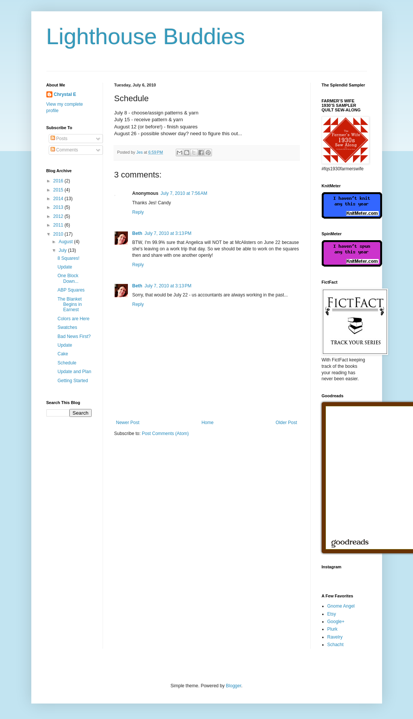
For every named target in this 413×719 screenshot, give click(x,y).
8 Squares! (68, 258)
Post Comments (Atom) (165, 433)
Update (64, 267)
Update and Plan (74, 371)
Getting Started (72, 380)
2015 (58, 190)
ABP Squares (70, 290)
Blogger (233, 685)
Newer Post (128, 422)
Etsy (331, 614)
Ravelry (335, 637)
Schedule (66, 363)
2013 (58, 207)
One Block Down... (67, 278)
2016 (58, 181)
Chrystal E (65, 94)
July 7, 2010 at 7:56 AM (184, 193)
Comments (64, 150)
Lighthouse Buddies (145, 36)
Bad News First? (74, 336)
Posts (59, 138)
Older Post (286, 422)
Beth (137, 233)
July (63, 250)
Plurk (332, 629)
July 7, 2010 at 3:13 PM (167, 233)
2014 (58, 198)
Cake (62, 353)
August (66, 241)
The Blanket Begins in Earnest (69, 304)
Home (207, 422)
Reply (138, 212)
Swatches (67, 327)
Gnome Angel (341, 606)
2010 (58, 234)
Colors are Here (73, 318)
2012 (58, 216)
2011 (58, 225)
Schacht (335, 644)
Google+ (336, 621)
